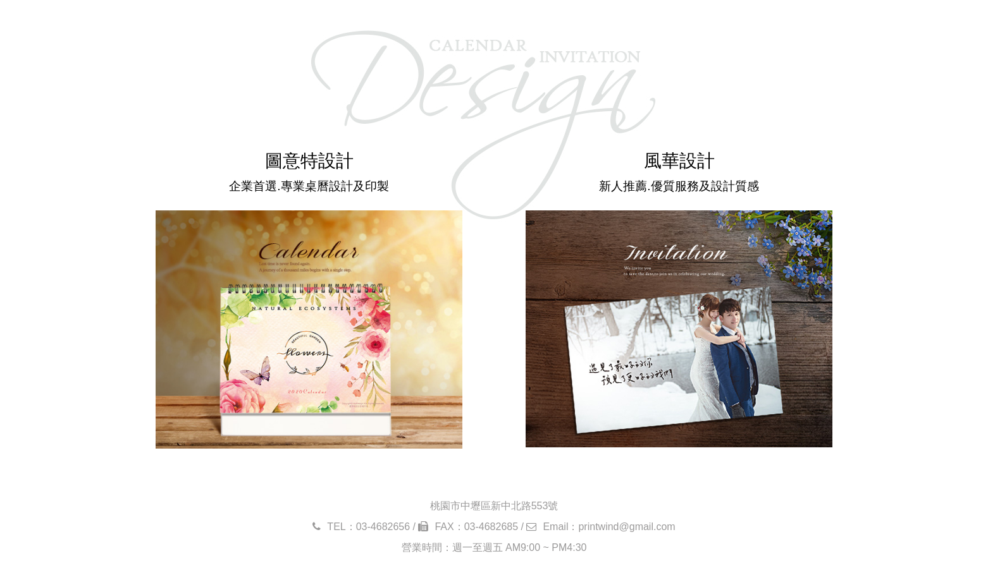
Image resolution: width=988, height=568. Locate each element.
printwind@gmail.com (626, 526)
